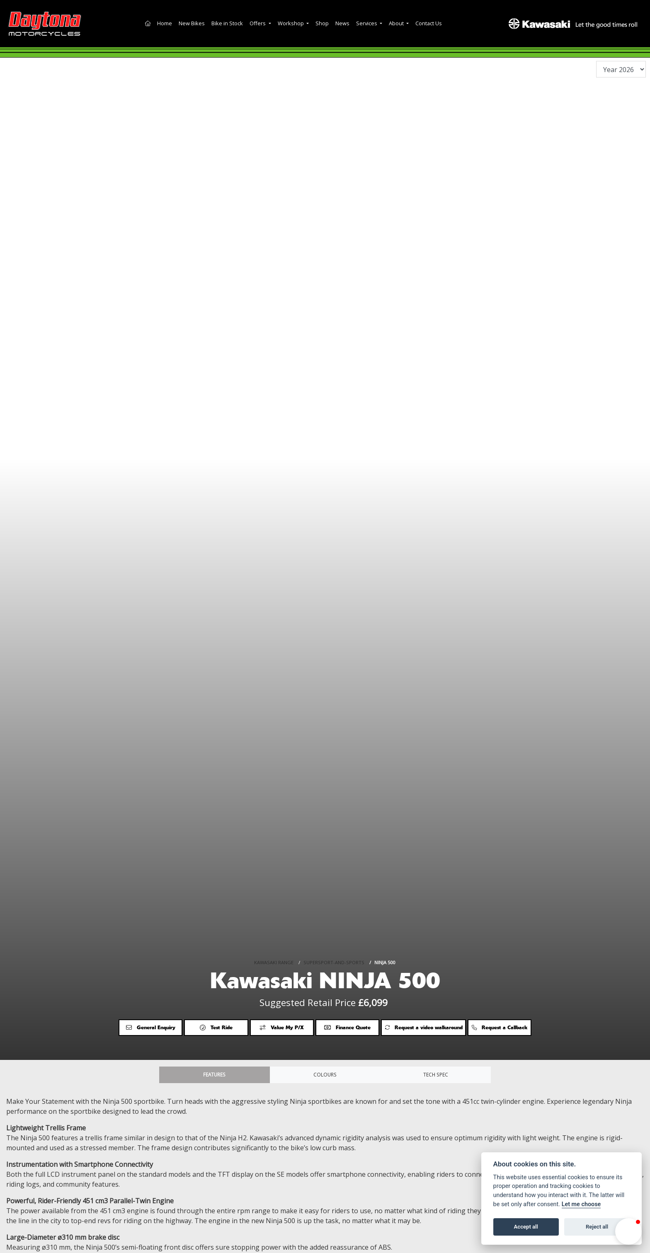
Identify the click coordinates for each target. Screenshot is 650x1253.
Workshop (291, 23)
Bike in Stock (227, 23)
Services (367, 23)
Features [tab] (214, 1076)
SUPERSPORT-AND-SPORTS (333, 936)
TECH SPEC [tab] (435, 1076)
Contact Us (428, 23)
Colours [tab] (325, 1076)
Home (164, 23)
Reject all (597, 1227)
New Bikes (192, 23)
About (397, 23)
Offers (258, 23)
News (342, 23)
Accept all (526, 1227)
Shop (322, 23)
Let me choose (581, 1204)
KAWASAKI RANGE (273, 936)
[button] (628, 1231)
